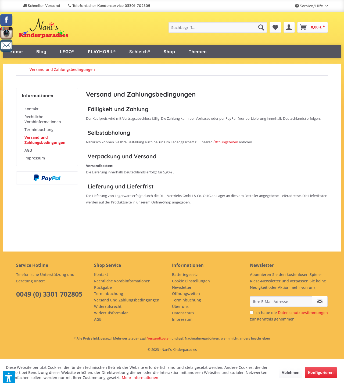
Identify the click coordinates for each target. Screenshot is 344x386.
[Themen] (198, 51)
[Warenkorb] (312, 27)
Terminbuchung (38, 129)
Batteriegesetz (185, 274)
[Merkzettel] (275, 27)
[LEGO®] (67, 51)
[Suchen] (261, 27)
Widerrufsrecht (107, 306)
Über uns (180, 306)
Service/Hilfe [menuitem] (309, 5)
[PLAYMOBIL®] (102, 51)
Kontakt (31, 108)
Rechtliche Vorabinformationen (42, 119)
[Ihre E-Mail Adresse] (281, 301)
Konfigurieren (321, 372)
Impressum (34, 158)
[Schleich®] (140, 51)
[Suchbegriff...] (218, 27)
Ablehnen (290, 372)
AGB (28, 150)
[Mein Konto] (289, 27)
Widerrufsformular (111, 312)
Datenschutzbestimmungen (303, 312)
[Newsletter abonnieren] (320, 301)
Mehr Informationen (140, 377)
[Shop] (169, 51)
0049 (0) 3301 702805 (49, 293)
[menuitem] (218, 27)
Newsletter (182, 287)
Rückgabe (103, 287)
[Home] (16, 51)
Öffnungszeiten (225, 142)
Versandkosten (159, 338)
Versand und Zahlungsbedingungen (44, 140)
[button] (9, 377)
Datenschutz (183, 312)
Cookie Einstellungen (191, 280)
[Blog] (41, 51)
